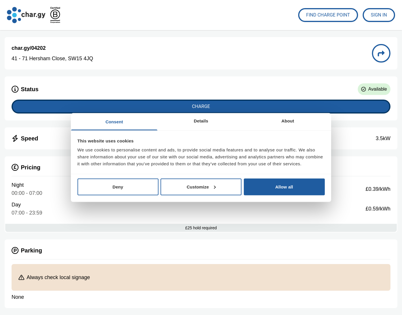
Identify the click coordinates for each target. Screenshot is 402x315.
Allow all (284, 186)
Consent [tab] (114, 121)
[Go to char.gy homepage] (26, 15)
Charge (201, 106)
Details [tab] (201, 120)
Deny (118, 186)
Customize (201, 186)
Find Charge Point (328, 15)
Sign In (379, 15)
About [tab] (287, 120)
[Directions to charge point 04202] (381, 53)
